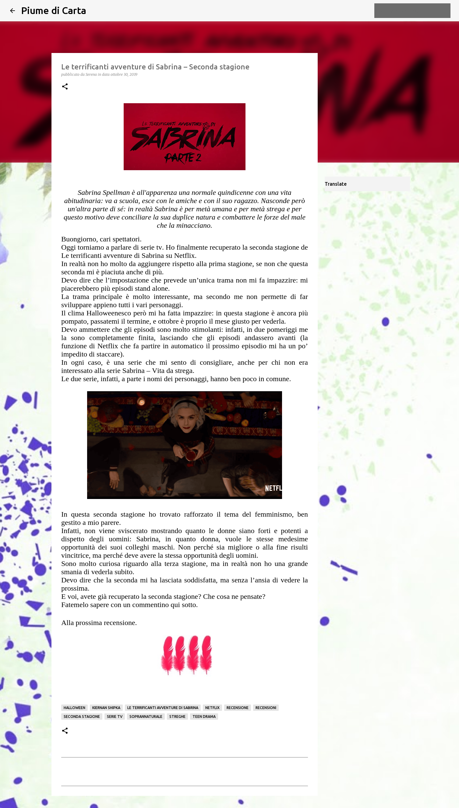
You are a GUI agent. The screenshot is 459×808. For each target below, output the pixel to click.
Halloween (74, 708)
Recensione (238, 708)
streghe (177, 716)
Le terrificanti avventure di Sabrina (162, 708)
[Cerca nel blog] (418, 10)
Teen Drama (204, 716)
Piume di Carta (53, 10)
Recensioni (266, 708)
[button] (65, 87)
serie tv (114, 716)
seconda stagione (82, 716)
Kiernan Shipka (106, 708)
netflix (212, 708)
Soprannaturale (145, 716)
